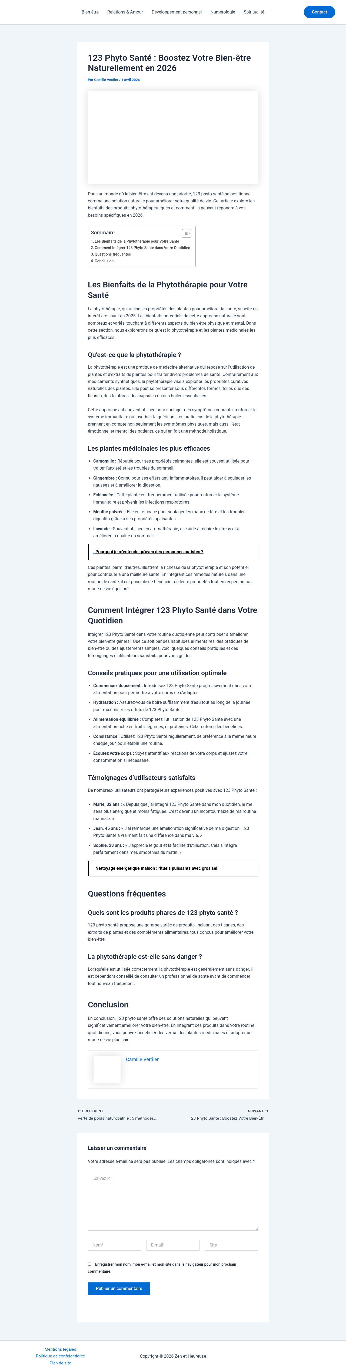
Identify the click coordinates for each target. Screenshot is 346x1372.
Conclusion (104, 261)
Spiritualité (254, 12)
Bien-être (90, 12)
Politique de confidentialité (60, 1355)
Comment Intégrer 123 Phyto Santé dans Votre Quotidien (144, 248)
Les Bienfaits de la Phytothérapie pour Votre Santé (138, 241)
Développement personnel (177, 12)
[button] (319, 12)
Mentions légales (60, 1348)
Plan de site (60, 1363)
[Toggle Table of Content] (188, 233)
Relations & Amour (125, 12)
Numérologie (222, 12)
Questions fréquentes (113, 254)
